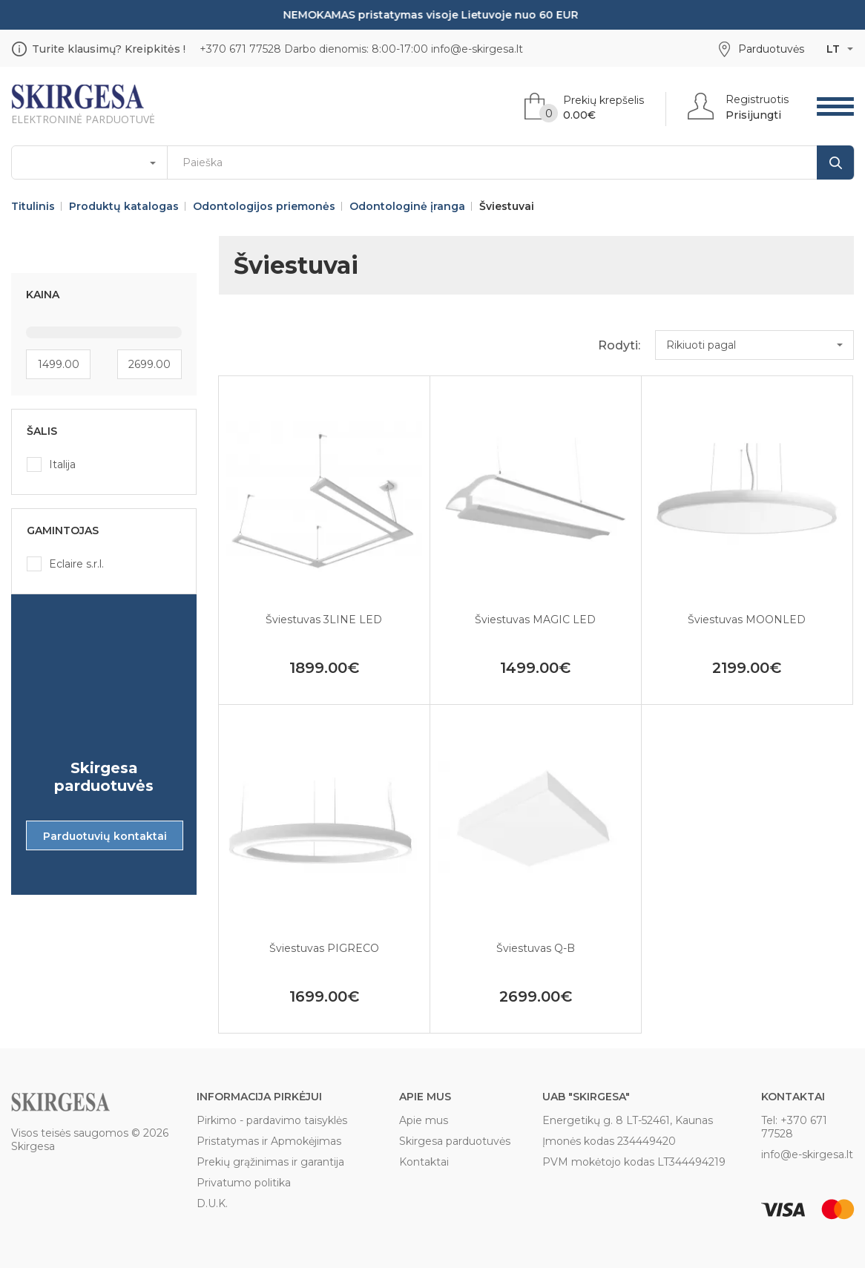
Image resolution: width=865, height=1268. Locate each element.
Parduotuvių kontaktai (105, 836)
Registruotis (757, 99)
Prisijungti (753, 115)
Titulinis (33, 206)
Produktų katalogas (124, 206)
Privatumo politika (244, 1182)
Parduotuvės (771, 49)
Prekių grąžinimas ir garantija (270, 1162)
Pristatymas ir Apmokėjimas (269, 1141)
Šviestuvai (506, 206)
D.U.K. (212, 1203)
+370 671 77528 (240, 49)
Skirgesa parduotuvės (454, 1141)
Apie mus (423, 1120)
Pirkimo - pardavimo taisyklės (272, 1120)
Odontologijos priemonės (264, 206)
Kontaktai (424, 1162)
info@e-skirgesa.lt (477, 49)
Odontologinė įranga (407, 206)
